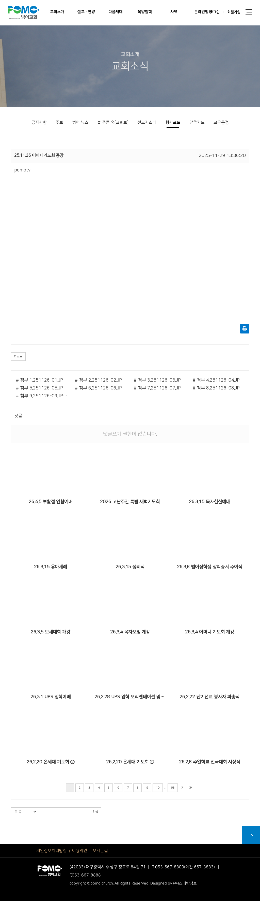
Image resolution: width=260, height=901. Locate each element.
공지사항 (39, 122)
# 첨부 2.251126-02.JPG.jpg (100, 380)
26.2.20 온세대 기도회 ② (50, 762)
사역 (173, 12)
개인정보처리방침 (51, 850)
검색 (95, 811)
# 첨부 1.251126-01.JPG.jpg (41, 380)
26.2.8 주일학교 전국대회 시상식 (209, 762)
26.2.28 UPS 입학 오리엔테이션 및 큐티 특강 (129, 697)
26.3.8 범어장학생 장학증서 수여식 (209, 567)
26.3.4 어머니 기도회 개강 (209, 632)
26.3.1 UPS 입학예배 (50, 697)
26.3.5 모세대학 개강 (50, 632)
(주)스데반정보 (185, 883)
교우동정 (221, 122)
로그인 (215, 12)
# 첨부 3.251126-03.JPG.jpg (159, 380)
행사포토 (173, 122)
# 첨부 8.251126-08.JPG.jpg (218, 388)
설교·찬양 (86, 12)
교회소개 (57, 12)
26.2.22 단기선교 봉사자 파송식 (209, 697)
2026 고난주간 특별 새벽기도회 (130, 501)
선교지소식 (146, 122)
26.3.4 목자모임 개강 (130, 632)
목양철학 (145, 12)
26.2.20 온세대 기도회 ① (130, 762)
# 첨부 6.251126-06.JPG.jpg (100, 388)
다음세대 (115, 12)
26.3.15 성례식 (130, 567)
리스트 (18, 356)
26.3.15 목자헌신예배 (209, 501)
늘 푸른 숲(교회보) (112, 122)
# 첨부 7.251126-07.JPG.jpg (159, 388)
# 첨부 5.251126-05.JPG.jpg (41, 388)
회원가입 (233, 12)
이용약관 (79, 850)
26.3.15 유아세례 (50, 567)
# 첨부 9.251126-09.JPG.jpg (41, 396)
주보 (59, 122)
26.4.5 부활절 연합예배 (50, 501)
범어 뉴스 (80, 122)
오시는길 (100, 850)
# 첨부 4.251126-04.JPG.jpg (218, 380)
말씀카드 (197, 122)
